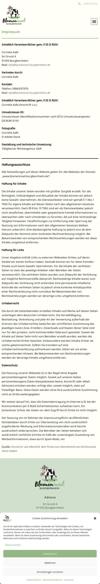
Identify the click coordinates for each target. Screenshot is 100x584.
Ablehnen (50, 562)
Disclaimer (17, 447)
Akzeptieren (50, 553)
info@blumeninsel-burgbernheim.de (29, 65)
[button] (95, 518)
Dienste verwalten (13, 544)
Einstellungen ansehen (50, 572)
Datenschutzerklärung (52, 579)
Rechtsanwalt (88, 447)
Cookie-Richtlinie (33, 579)
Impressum (69, 579)
